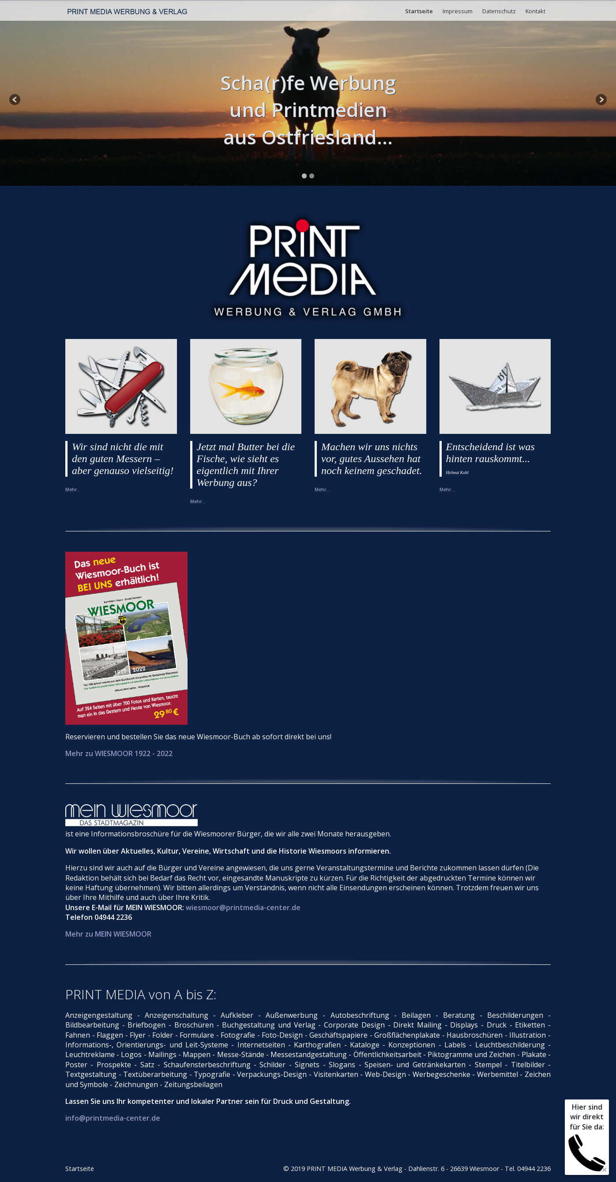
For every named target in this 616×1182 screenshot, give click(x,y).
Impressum (458, 11)
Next (600, 100)
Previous (15, 100)
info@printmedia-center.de (112, 1118)
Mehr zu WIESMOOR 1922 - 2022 (119, 753)
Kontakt (535, 11)
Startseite (419, 11)
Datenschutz (499, 11)
